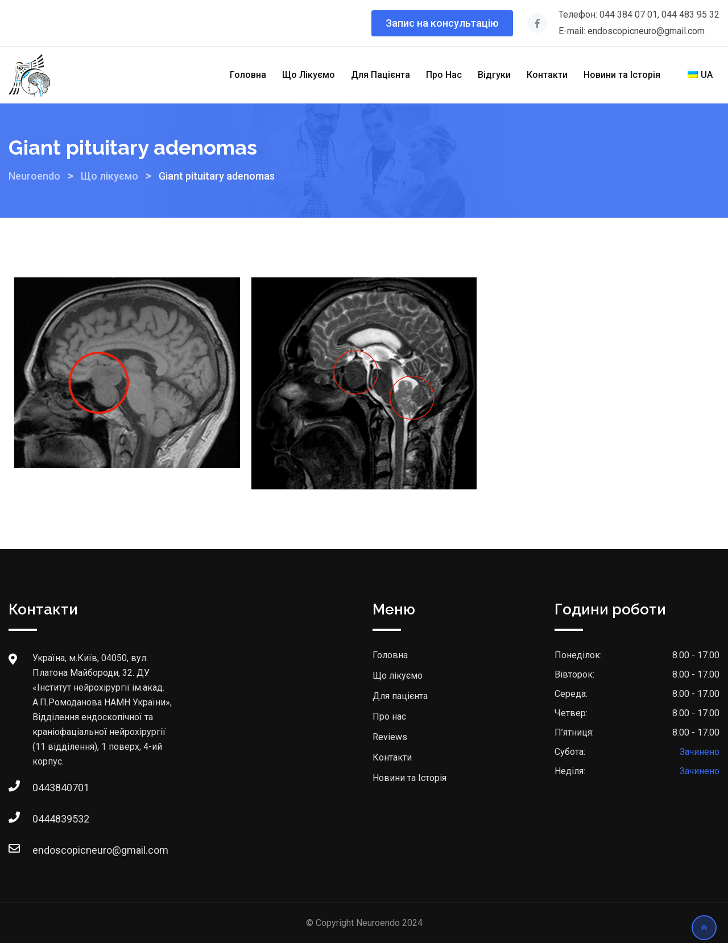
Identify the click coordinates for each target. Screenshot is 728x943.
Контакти (547, 74)
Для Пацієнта (380, 74)
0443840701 (43, 788)
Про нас (389, 716)
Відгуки (494, 74)
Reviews (390, 737)
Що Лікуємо (308, 74)
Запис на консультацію (442, 23)
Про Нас (444, 74)
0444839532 (43, 819)
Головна (248, 74)
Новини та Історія (622, 74)
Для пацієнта (400, 696)
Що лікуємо (398, 675)
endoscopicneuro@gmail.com (43, 850)
